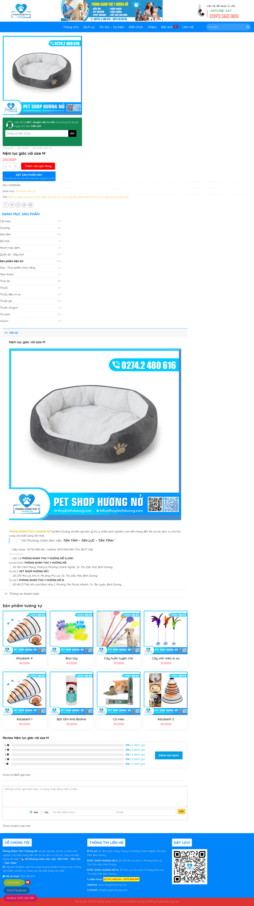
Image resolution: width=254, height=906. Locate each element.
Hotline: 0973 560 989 (20, 898)
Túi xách (5, 314)
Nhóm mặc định (10, 247)
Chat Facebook (16, 890)
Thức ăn (5, 281)
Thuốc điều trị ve (10, 294)
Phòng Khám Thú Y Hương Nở (20, 851)
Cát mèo (5, 221)
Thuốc (4, 287)
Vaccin (4, 321)
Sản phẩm (23, 147)
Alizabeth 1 (24, 719)
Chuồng (5, 228)
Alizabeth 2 (166, 719)
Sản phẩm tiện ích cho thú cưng (91, 197)
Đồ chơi (4, 241)
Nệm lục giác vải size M (21, 197)
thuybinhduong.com (168, 901)
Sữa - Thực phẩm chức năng (17, 267)
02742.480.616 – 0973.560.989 (121, 879)
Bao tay (71, 658)
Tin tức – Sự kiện (111, 27)
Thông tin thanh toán (21, 594)
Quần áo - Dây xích (12, 254)
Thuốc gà (6, 301)
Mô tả (10, 332)
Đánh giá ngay (169, 755)
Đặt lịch (167, 27)
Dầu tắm (5, 234)
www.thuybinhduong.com (112, 884)
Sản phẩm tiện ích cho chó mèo (54, 197)
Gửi (181, 811)
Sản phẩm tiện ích (42, 147)
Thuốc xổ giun (9, 307)
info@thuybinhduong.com (113, 890)
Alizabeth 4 (24, 658)
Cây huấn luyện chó (118, 658)
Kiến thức (136, 27)
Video (152, 27)
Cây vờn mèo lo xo (166, 658)
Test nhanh (7, 274)
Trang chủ (71, 27)
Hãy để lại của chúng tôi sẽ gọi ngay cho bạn (46, 124)
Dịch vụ (89, 27)
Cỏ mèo (118, 719)
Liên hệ (187, 27)
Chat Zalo (13, 882)
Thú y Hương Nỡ (119, 197)
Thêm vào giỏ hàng (38, 166)
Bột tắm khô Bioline (71, 719)
